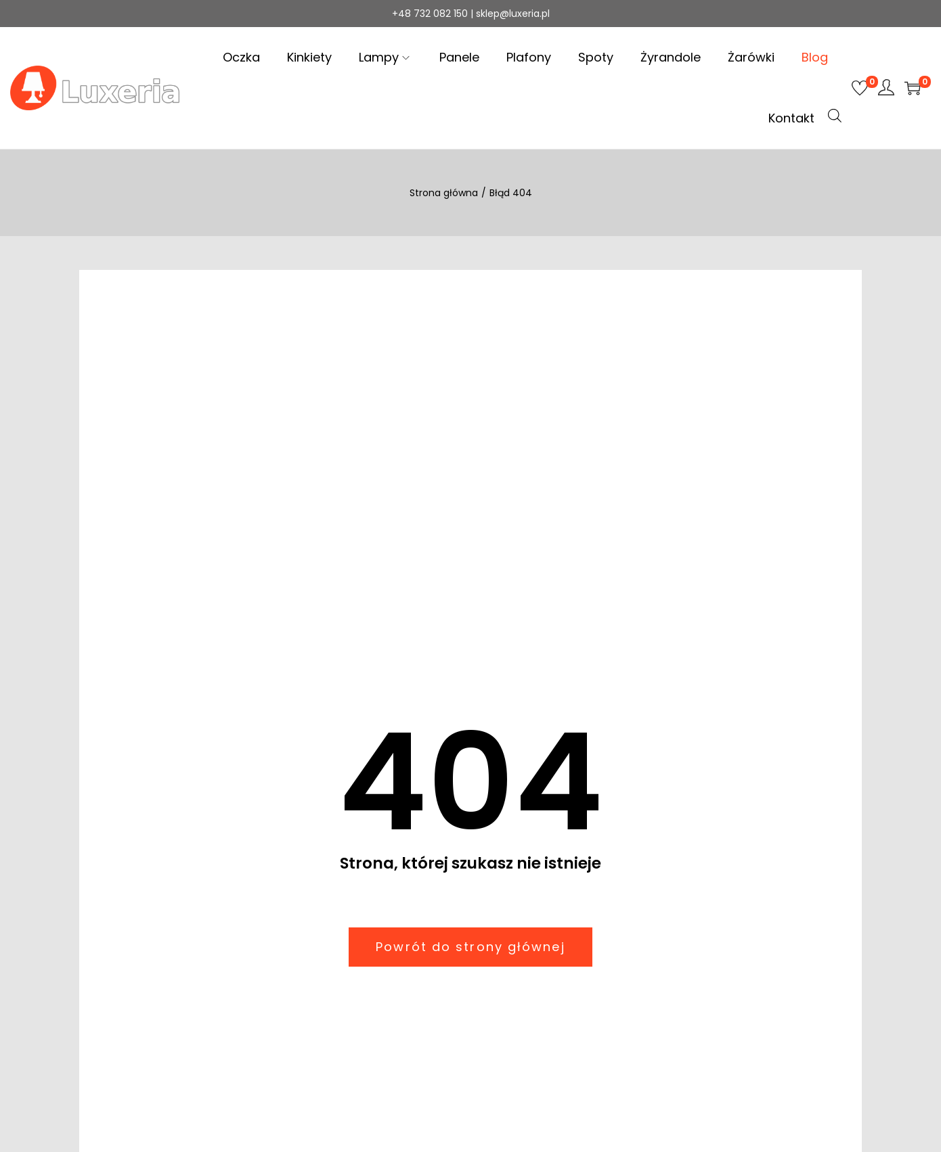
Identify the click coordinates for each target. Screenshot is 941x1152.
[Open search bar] (834, 115)
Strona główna (444, 193)
